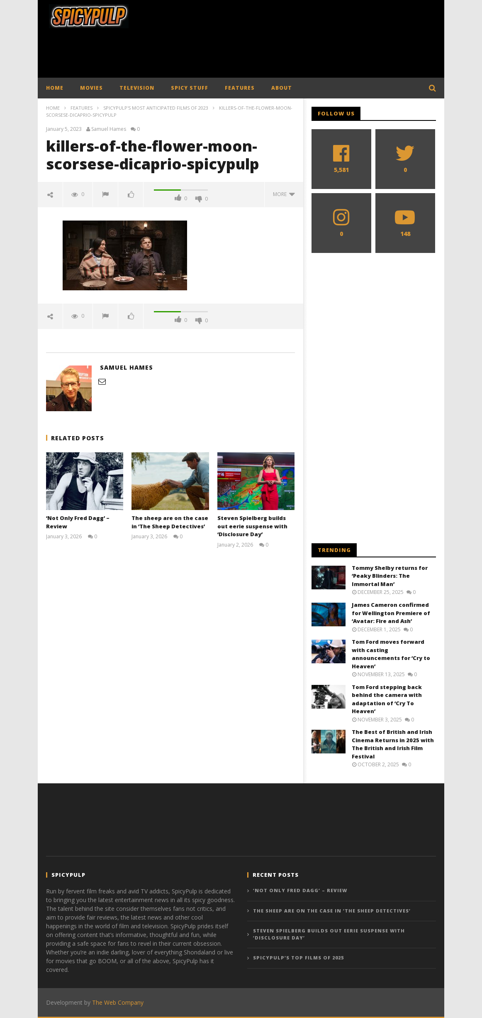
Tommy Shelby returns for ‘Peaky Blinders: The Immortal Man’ (390, 576)
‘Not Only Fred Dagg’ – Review (300, 890)
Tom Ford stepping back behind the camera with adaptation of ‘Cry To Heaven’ (387, 699)
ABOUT (281, 87)
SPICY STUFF (189, 87)
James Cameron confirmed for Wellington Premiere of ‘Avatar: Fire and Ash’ (391, 613)
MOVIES (91, 87)
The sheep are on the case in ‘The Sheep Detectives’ (169, 522)
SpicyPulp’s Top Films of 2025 (298, 957)
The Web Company (118, 1002)
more (284, 194)
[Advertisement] (241, 55)
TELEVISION (136, 87)
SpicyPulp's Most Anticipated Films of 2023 (155, 108)
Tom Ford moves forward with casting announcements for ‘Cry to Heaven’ (391, 654)
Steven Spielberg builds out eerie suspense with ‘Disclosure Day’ (252, 526)
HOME (54, 87)
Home (53, 108)
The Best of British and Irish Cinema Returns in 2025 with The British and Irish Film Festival (393, 744)
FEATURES (240, 87)
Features (82, 108)
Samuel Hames (108, 129)
